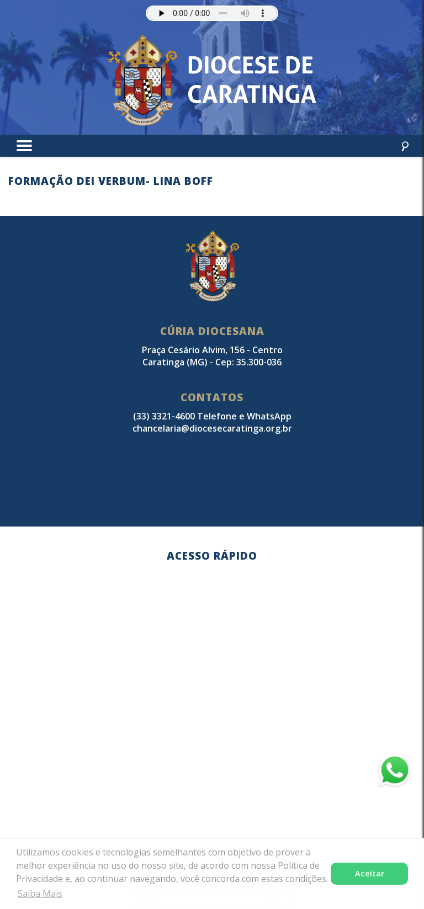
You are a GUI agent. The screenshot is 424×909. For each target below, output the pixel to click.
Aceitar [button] (369, 873)
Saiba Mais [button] (40, 893)
